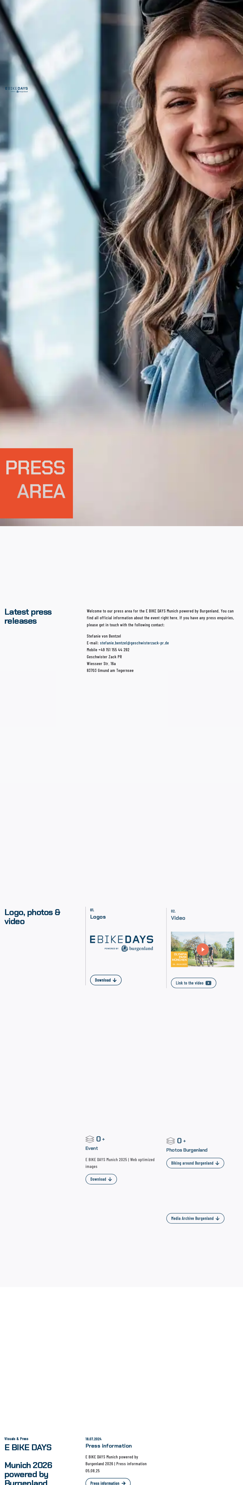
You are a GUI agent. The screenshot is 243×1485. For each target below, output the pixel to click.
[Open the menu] (232, 89)
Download (106, 986)
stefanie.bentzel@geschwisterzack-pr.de (134, 642)
